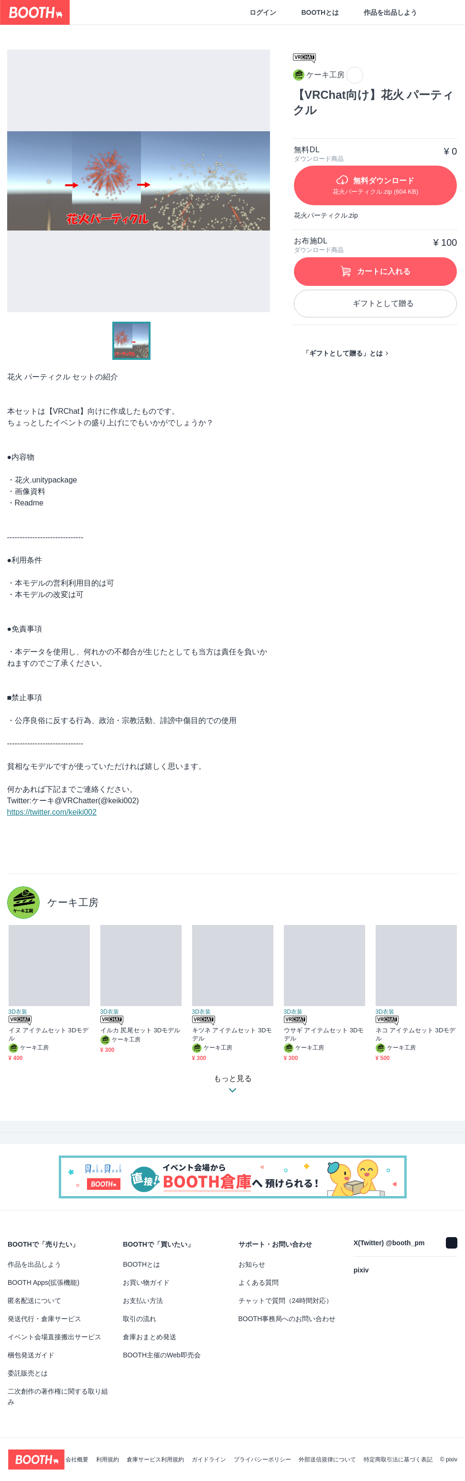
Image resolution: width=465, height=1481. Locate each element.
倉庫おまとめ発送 (149, 1337)
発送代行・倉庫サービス (44, 1319)
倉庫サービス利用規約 (155, 1459)
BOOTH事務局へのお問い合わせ (287, 1319)
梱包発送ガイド (31, 1355)
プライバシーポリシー (262, 1459)
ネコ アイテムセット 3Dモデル (416, 1034)
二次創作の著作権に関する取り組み (58, 1396)
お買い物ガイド (146, 1282)
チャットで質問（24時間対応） (285, 1300)
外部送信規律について (327, 1459)
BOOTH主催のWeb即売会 (161, 1355)
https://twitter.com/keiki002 (52, 812)
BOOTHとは (320, 12)
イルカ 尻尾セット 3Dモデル (140, 1030)
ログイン (262, 12)
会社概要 (76, 1459)
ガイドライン (209, 1459)
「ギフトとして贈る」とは (343, 353)
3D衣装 (18, 1012)
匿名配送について (34, 1300)
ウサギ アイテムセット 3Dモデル (324, 1034)
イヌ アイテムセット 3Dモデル (49, 1034)
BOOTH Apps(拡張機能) (43, 1282)
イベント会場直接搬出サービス (54, 1337)
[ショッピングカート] (442, 12)
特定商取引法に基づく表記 (398, 1459)
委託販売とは (28, 1373)
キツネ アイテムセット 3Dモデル (232, 1034)
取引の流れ (139, 1319)
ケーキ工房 (72, 902)
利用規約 (107, 1459)
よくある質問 (258, 1282)
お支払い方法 (143, 1300)
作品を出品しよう (390, 12)
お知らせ (251, 1264)
